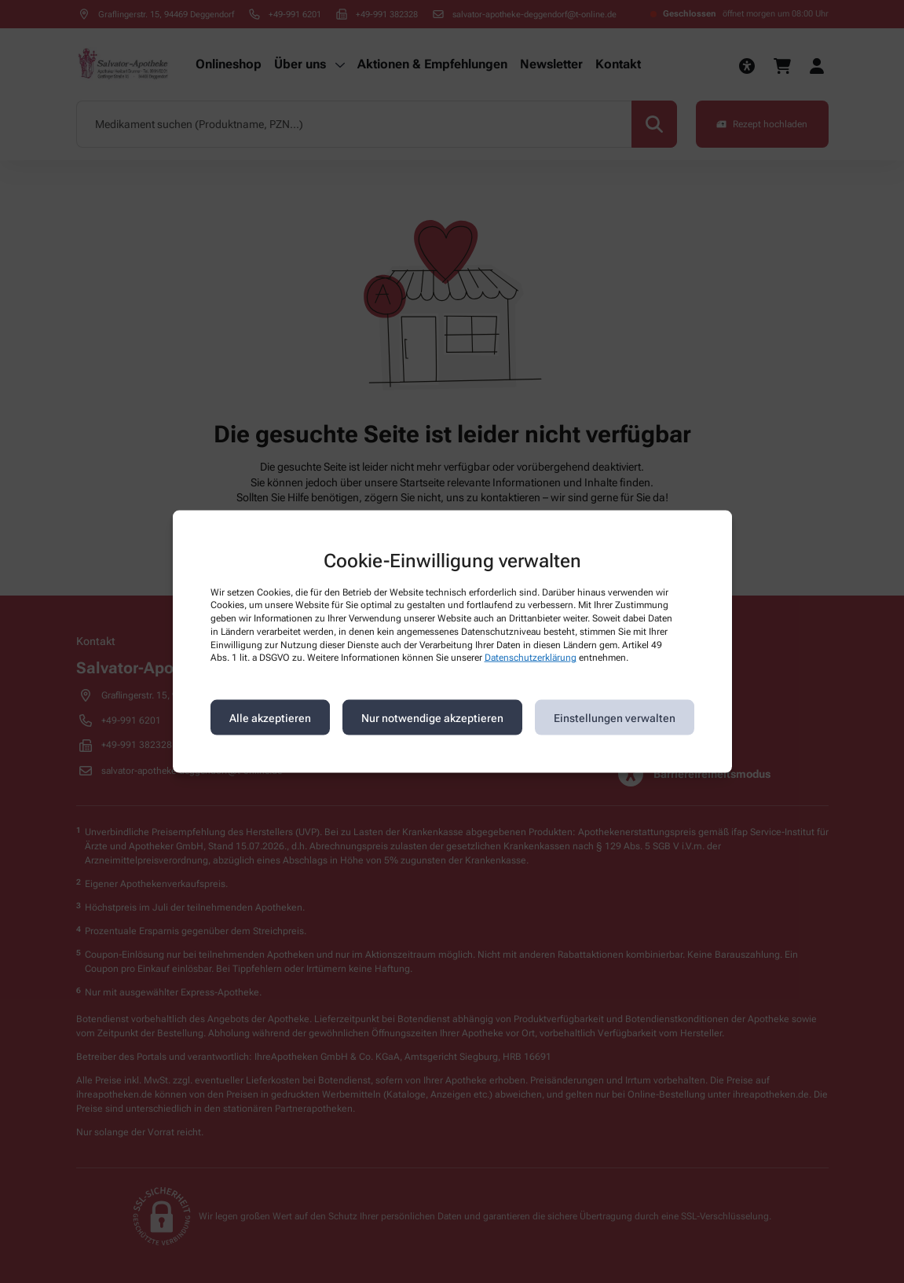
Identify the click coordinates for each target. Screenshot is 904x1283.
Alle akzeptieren (270, 717)
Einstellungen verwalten (614, 717)
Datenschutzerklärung (530, 657)
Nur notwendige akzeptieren (432, 717)
